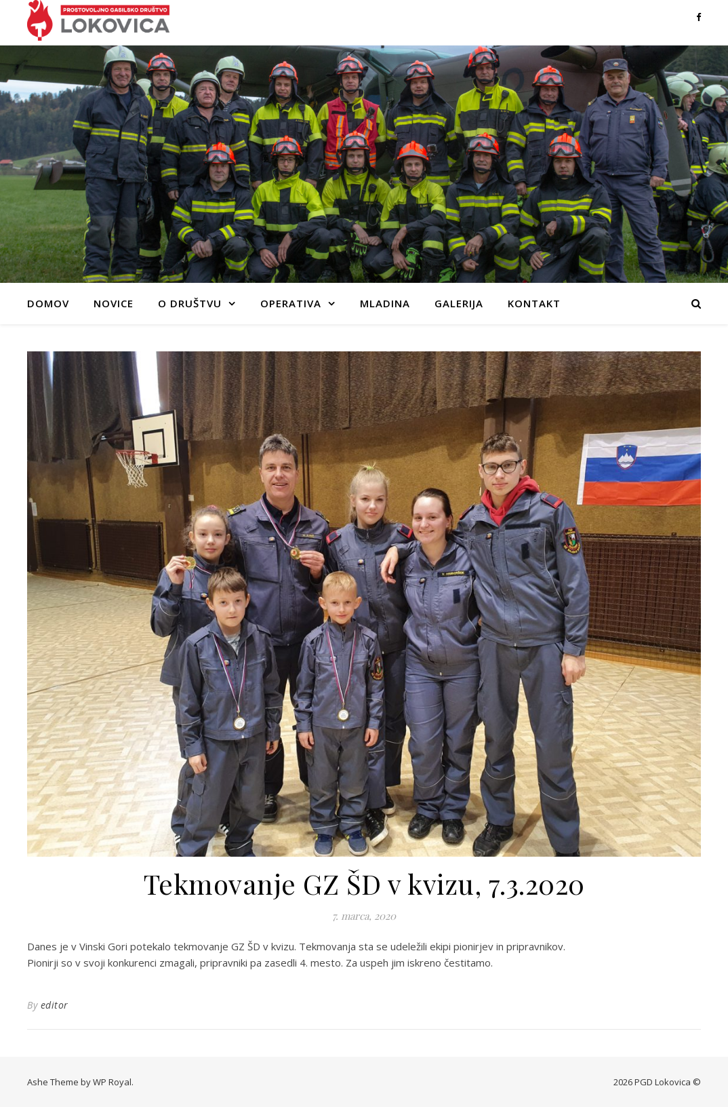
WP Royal (112, 1082)
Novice (114, 303)
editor (54, 1004)
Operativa (290, 303)
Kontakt (534, 303)
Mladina (385, 303)
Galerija (458, 303)
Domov (48, 303)
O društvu (190, 303)
